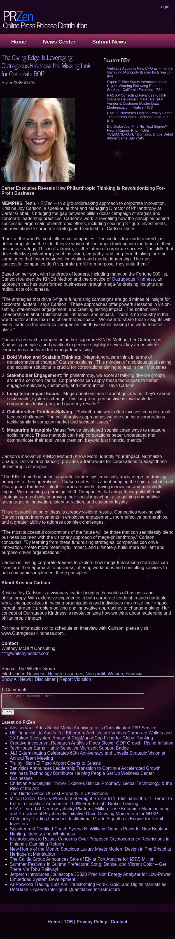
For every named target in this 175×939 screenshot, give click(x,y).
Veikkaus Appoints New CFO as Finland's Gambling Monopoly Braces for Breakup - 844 (140, 72)
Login (163, 6)
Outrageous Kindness (133, 279)
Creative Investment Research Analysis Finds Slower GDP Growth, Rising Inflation (91, 743)
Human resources (65, 673)
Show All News (16, 679)
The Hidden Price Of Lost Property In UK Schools (59, 793)
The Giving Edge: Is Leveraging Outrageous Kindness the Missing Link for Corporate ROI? (45, 65)
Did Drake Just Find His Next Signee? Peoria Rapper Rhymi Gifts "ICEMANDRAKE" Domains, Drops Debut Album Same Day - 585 (140, 132)
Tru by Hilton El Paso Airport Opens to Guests (55, 763)
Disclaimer (45, 679)
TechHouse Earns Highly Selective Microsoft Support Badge (69, 748)
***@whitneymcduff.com (25, 653)
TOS (68, 921)
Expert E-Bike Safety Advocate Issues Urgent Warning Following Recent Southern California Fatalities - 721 (137, 86)
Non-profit (95, 673)
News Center (59, 42)
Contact (119, 921)
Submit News (109, 42)
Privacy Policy (92, 921)
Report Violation (75, 679)
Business (36, 673)
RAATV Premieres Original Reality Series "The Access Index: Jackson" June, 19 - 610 (139, 117)
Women (115, 673)
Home (18, 42)
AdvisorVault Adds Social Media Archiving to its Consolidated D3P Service (83, 727)
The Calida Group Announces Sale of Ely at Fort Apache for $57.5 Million (82, 859)
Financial (134, 673)
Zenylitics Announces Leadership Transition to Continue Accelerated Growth (85, 768)
